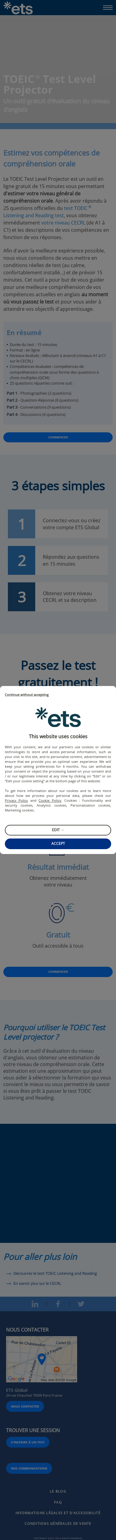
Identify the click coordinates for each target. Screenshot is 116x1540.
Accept (58, 843)
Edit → (58, 829)
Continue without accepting (27, 695)
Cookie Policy (50, 800)
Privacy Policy (16, 800)
